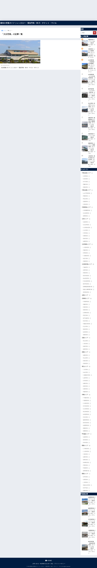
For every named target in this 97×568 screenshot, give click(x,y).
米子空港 (86, 182)
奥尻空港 (86, 310)
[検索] (94, 32)
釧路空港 (86, 335)
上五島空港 (87, 247)
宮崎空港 (86, 236)
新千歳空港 (87, 318)
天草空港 (86, 233)
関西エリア (86, 474)
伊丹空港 (86, 477)
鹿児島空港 (87, 292)
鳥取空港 (86, 187)
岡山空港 (86, 199)
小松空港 (86, 344)
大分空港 (86, 230)
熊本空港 (86, 238)
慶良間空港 (87, 420)
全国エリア (86, 295)
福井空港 (86, 346)
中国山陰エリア (87, 173)
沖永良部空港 (87, 281)
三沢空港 (86, 369)
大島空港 (86, 454)
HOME (48, 560)
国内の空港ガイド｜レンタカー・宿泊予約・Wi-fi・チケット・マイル (28, 23)
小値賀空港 (87, 256)
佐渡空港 (86, 437)
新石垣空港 (87, 423)
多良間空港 (87, 414)
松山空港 (86, 358)
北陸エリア (86, 338)
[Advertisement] (44, 10)
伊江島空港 (87, 406)
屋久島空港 (87, 276)
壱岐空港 (86, 250)
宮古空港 (86, 417)
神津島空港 (87, 462)
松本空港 (86, 442)
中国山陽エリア (87, 190)
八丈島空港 (87, 451)
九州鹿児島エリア (88, 264)
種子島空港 (87, 284)
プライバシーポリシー (59, 563)
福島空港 (86, 383)
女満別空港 (87, 313)
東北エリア (86, 366)
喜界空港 (86, 270)
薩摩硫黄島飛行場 (88, 287)
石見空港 (86, 179)
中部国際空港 (87, 210)
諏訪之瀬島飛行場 (88, 289)
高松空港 (86, 361)
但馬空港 (86, 480)
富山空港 (86, 341)
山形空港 (86, 378)
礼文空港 (86, 326)
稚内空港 (86, 329)
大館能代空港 (87, 375)
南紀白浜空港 (87, 485)
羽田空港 (86, 465)
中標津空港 (87, 302)
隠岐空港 (86, 184)
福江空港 (86, 258)
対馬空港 (86, 253)
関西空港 (86, 491)
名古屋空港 (87, 213)
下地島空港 (87, 398)
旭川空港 (86, 321)
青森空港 (86, 392)
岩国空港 (86, 201)
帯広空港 (86, 315)
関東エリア (86, 445)
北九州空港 (87, 225)
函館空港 (86, 304)
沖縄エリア (86, 395)
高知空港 (86, 363)
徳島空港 (86, 355)
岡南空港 (86, 196)
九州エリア (86, 219)
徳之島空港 (87, 278)
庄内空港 (86, 381)
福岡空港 (86, 241)
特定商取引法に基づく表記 (46, 563)
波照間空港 (87, 425)
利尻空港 (86, 307)
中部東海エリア (87, 207)
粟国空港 (86, 428)
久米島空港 (87, 403)
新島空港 (86, 460)
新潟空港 (86, 440)
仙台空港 (86, 372)
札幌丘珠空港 (87, 324)
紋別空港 (86, 332)
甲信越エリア (87, 434)
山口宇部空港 (87, 193)
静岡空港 (86, 216)
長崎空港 (86, 261)
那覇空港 (86, 431)
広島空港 (86, 204)
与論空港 (86, 267)
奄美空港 (86, 273)
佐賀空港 (86, 222)
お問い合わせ (35, 563)
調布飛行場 (87, 471)
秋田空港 (86, 386)
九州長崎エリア (87, 244)
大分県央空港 (87, 227)
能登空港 (86, 349)
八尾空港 (86, 482)
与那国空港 (87, 400)
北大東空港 (87, 409)
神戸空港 (86, 488)
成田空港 (86, 457)
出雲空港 (86, 176)
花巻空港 (86, 389)
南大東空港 (87, 412)
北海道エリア (87, 298)
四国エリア (86, 352)
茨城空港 (86, 468)
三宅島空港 (87, 449)
